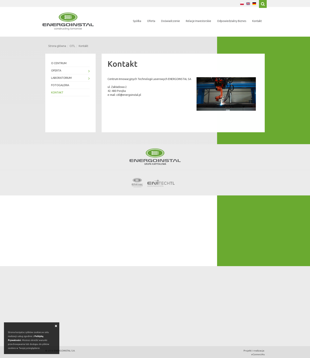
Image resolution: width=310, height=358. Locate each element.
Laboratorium (70, 78)
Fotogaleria (60, 85)
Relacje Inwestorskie (198, 21)
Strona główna (57, 46)
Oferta (151, 21)
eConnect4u (258, 354)
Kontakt (257, 21)
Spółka (137, 21)
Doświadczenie (170, 21)
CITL (72, 46)
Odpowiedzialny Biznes (231, 21)
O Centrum (58, 63)
